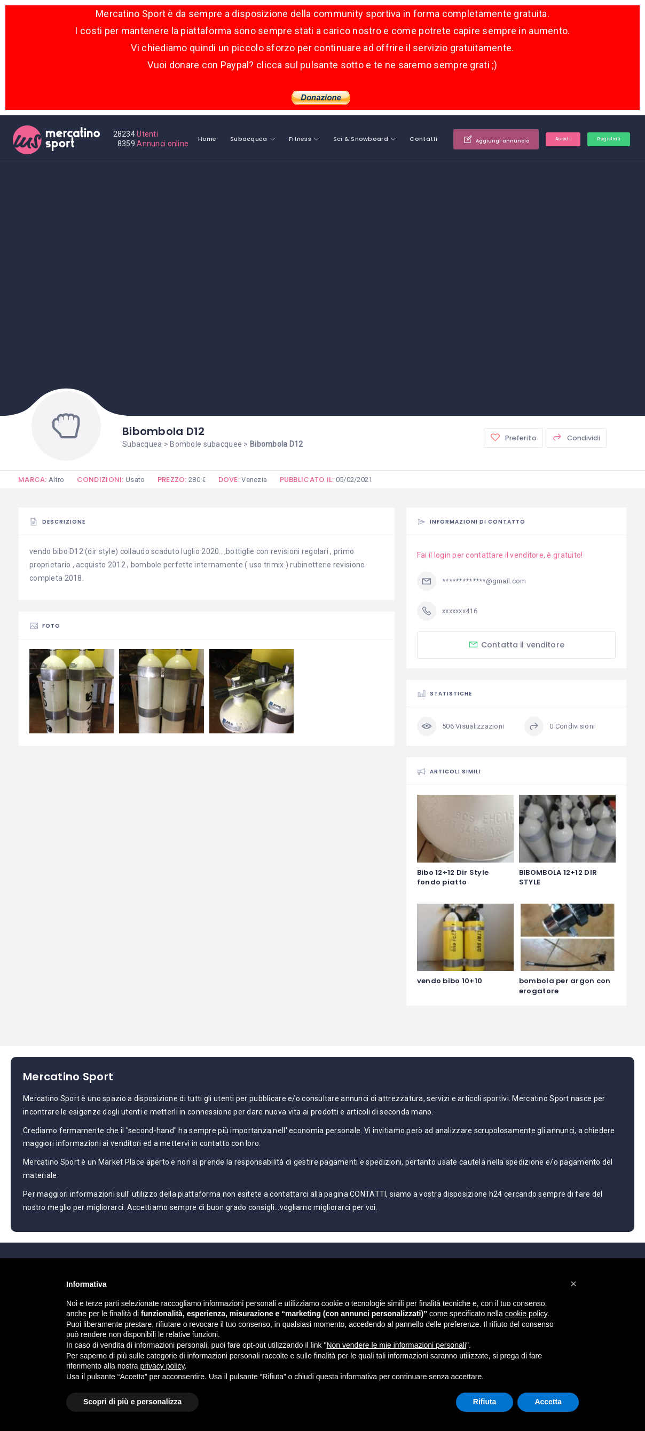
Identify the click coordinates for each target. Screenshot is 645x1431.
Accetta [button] (548, 1401)
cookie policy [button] (526, 1313)
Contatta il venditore (516, 644)
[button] (573, 1283)
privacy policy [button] (162, 1366)
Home (272, 139)
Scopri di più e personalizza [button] (132, 1401)
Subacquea (314, 139)
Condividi (576, 438)
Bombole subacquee (206, 444)
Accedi (547, 170)
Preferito (511, 438)
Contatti (489, 139)
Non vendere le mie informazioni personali (396, 1345)
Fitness (365, 139)
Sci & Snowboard (425, 139)
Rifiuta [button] (485, 1401)
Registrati (603, 170)
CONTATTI (368, 1194)
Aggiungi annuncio (572, 139)
